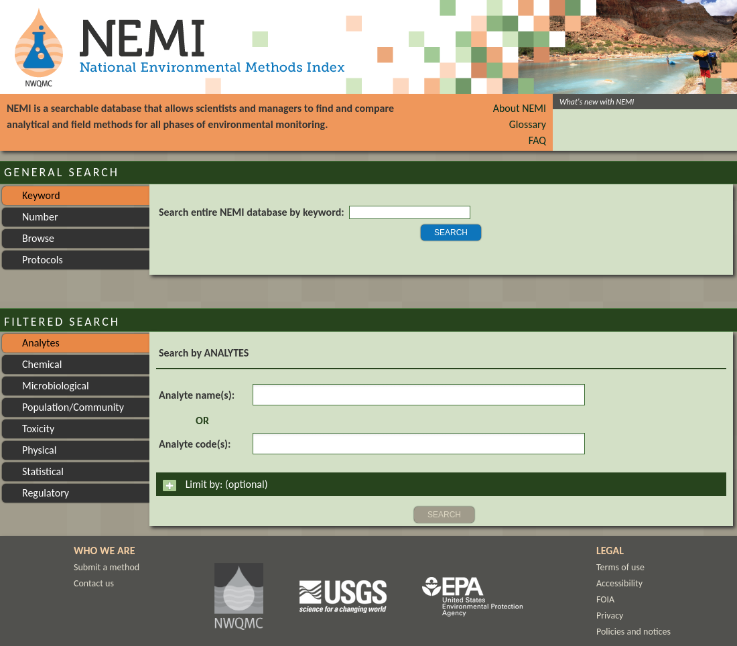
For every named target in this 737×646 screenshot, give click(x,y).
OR (202, 420)
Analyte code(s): (194, 444)
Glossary (527, 124)
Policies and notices (633, 631)
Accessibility (619, 583)
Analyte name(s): (196, 395)
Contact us (94, 583)
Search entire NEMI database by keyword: (251, 212)
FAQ (537, 140)
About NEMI (519, 108)
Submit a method (106, 567)
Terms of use (620, 567)
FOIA (605, 599)
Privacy (609, 615)
